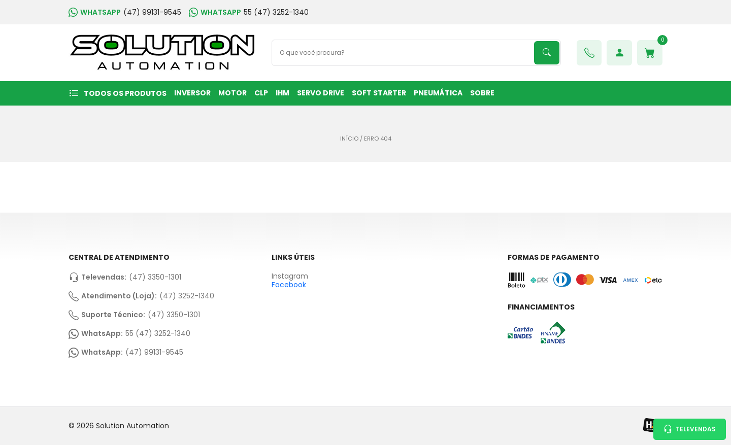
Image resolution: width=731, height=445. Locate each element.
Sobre (482, 93)
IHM (282, 93)
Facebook (289, 285)
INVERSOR (192, 93)
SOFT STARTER (379, 93)
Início (349, 139)
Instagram (290, 276)
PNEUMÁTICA (438, 93)
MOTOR (232, 93)
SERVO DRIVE (320, 93)
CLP (261, 93)
